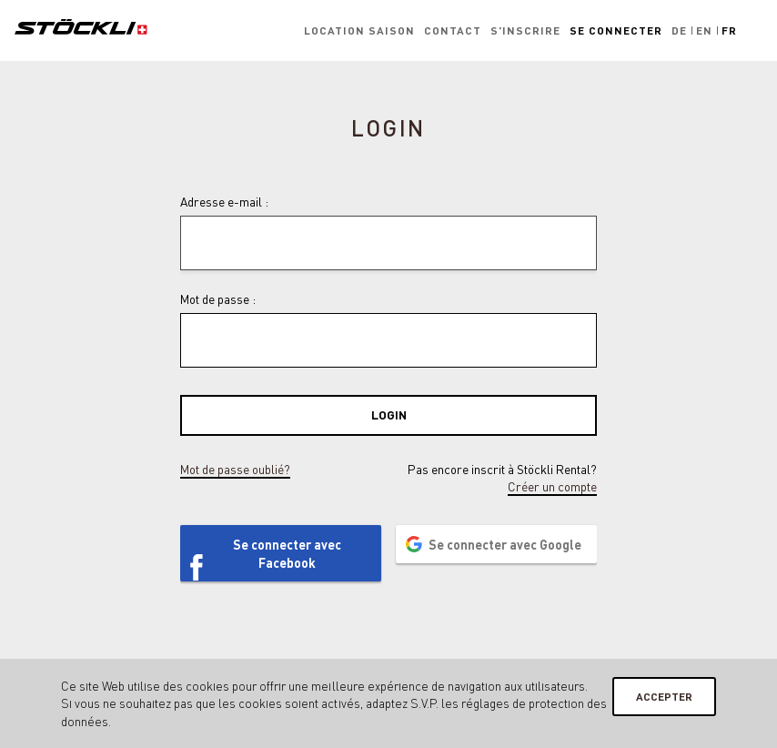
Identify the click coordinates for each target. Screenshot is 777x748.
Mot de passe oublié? (235, 469)
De (679, 30)
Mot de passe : (218, 299)
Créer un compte (552, 486)
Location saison (359, 30)
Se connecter (616, 30)
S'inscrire (525, 30)
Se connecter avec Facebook (287, 553)
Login (389, 414)
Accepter (664, 696)
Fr (729, 30)
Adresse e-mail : (224, 201)
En (704, 30)
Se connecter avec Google (505, 544)
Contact (452, 30)
